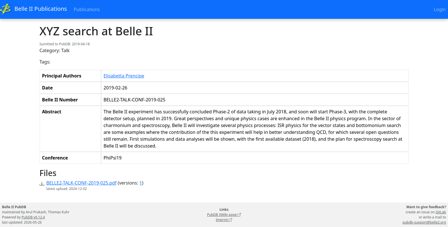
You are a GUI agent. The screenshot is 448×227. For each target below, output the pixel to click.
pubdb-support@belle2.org (424, 222)
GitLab (440, 212)
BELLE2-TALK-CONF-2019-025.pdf (81, 183)
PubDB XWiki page (224, 214)
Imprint (224, 219)
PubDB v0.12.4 (33, 217)
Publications (87, 9)
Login (440, 9)
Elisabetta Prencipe (124, 76)
